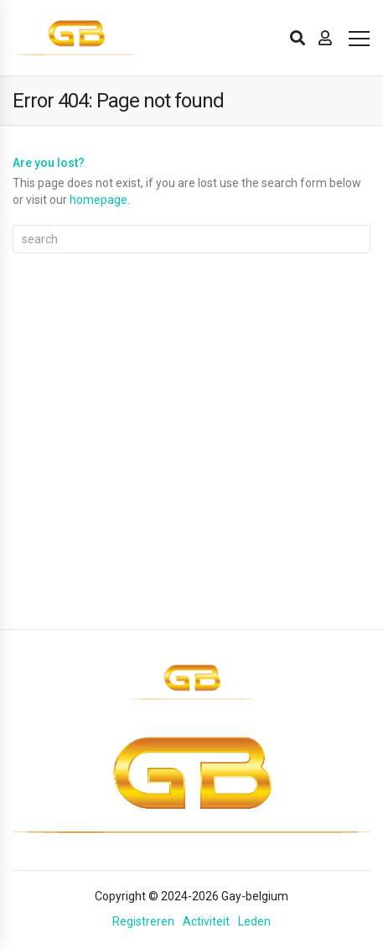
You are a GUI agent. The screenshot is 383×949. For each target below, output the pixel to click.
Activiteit (206, 921)
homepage (98, 199)
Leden (254, 921)
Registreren (143, 921)
